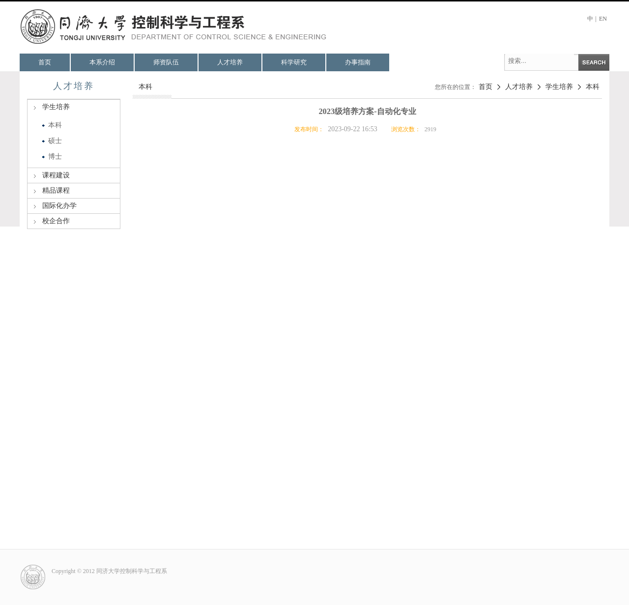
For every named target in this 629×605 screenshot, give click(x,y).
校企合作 (56, 221)
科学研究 (294, 62)
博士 (55, 156)
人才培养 (230, 62)
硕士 (55, 140)
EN (603, 18)
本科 (55, 125)
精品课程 (56, 190)
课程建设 (56, 175)
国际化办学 (59, 205)
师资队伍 (166, 62)
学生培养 (56, 107)
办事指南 (358, 62)
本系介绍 (102, 62)
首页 (44, 62)
